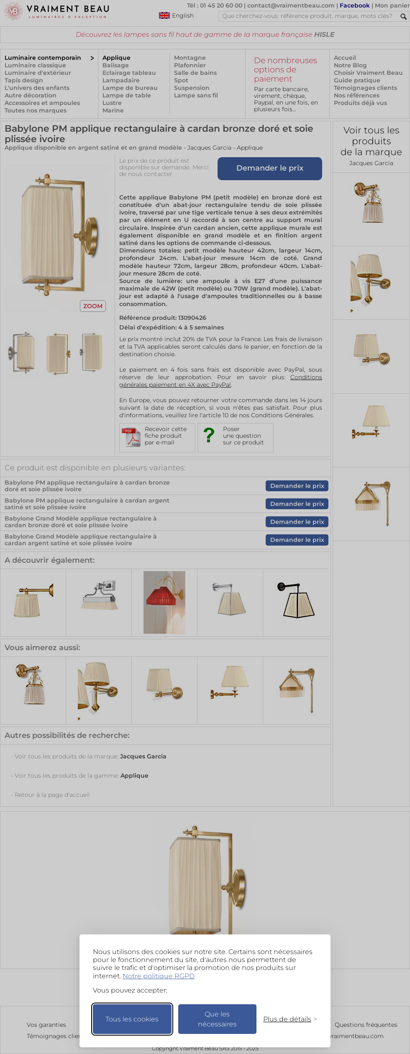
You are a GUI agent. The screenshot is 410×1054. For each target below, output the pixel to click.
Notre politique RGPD (159, 976)
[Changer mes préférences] (286, 1019)
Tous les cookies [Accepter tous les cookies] (132, 1019)
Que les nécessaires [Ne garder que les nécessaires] (217, 1019)
